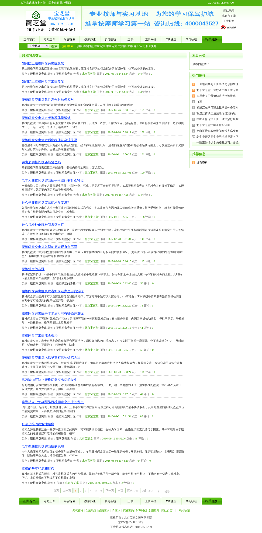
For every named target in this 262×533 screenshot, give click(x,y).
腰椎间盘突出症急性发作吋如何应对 (48, 99)
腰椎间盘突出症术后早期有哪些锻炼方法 (51, 357)
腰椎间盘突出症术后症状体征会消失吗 (49, 140)
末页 (120, 490)
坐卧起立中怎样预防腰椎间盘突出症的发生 (53, 402)
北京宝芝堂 (229, 15)
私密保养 (69, 39)
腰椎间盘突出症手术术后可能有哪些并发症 (53, 313)
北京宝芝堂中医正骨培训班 (213, 125)
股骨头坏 (151, 46)
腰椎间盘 (88, 46)
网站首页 (166, 510)
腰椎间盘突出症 (66, 110)
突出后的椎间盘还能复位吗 (41, 162)
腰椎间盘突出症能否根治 (40, 335)
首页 (56, 490)
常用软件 (153, 510)
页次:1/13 (132, 490)
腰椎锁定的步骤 (33, 269)
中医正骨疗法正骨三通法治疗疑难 (217, 119)
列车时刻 (141, 510)
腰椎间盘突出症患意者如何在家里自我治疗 (53, 291)
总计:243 (147, 490)
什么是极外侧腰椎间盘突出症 (43, 224)
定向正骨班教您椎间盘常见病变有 (217, 130)
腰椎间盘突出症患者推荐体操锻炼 (46, 118)
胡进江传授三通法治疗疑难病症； (217, 113)
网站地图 (228, 10)
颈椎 (79, 46)
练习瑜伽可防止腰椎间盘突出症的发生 (49, 380)
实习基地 (110, 39)
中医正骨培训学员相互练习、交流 (217, 142)
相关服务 (211, 39)
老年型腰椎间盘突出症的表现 (43, 446)
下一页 (110, 490)
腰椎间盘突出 (32, 55)
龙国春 (122, 46)
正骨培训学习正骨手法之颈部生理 (217, 84)
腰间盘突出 (63, 438)
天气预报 (77, 510)
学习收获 (191, 39)
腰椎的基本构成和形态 (38, 468)
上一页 (67, 490)
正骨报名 (228, 21)
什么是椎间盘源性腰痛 (38, 424)
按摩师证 (90, 39)
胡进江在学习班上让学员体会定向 (217, 107)
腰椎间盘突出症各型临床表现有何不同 (49, 247)
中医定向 (100, 46)
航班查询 (128, 510)
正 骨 (131, 39)
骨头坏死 (139, 46)
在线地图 (91, 510)
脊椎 (130, 46)
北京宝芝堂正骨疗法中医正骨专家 (217, 90)
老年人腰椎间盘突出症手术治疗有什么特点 (53, 180)
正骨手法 (150, 39)
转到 (167, 491)
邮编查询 (104, 510)
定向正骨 (49, 39)
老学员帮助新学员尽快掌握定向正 (217, 136)
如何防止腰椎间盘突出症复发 (43, 63)
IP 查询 (116, 510)
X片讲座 (171, 39)
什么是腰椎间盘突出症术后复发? (45, 202)
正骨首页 (29, 39)
